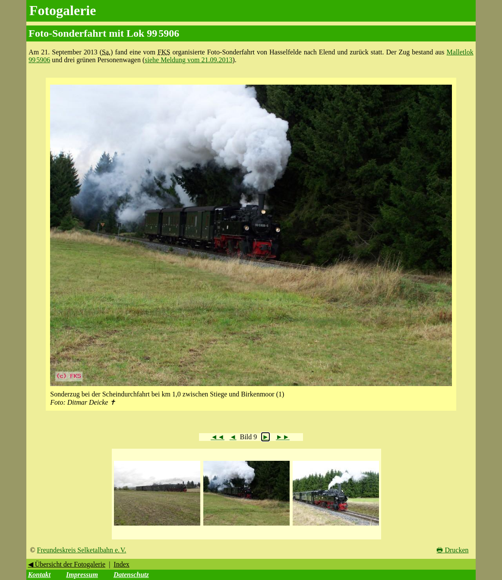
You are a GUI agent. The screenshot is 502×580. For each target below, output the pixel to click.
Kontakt (39, 574)
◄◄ (217, 437)
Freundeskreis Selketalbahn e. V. (81, 550)
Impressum (82, 574)
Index (121, 564)
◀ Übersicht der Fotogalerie (67, 564)
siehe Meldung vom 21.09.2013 (188, 59)
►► (283, 437)
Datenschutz (131, 574)
